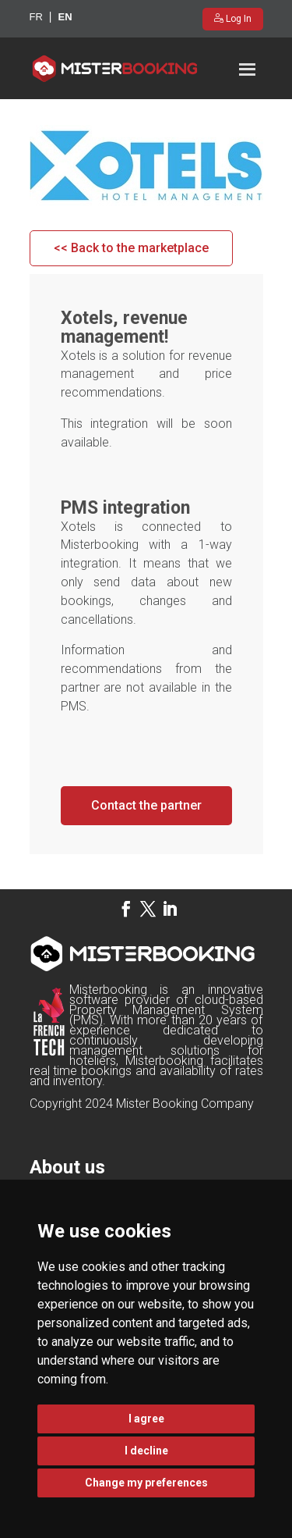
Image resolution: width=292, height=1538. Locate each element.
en (65, 17)
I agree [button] (146, 1418)
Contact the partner (146, 805)
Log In (237, 18)
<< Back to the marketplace (131, 247)
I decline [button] (146, 1450)
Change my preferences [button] (146, 1482)
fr (36, 17)
